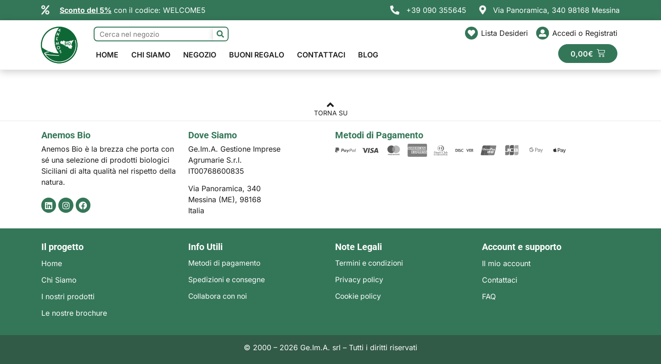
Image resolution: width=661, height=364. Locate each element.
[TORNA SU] (330, 105)
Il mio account (506, 263)
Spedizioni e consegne (227, 279)
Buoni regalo (256, 54)
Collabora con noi (219, 296)
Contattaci (321, 54)
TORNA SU (330, 113)
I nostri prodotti (68, 296)
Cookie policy (359, 296)
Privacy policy (359, 279)
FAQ (489, 296)
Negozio (199, 54)
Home (107, 54)
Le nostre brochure (74, 313)
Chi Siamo (150, 54)
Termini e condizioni (370, 263)
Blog (368, 54)
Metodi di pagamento (225, 263)
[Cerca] (220, 34)
